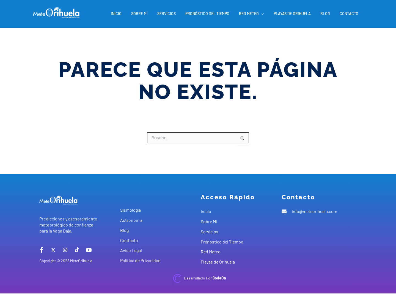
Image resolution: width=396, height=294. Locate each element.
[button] (268, 14)
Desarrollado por (205, 278)
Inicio (130, 13)
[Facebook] (41, 250)
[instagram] (65, 250)
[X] (53, 250)
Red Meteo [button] (258, 14)
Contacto (349, 13)
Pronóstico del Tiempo (216, 13)
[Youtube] (89, 250)
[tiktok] (77, 250)
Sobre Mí (152, 13)
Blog (328, 13)
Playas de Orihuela (296, 13)
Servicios (177, 13)
